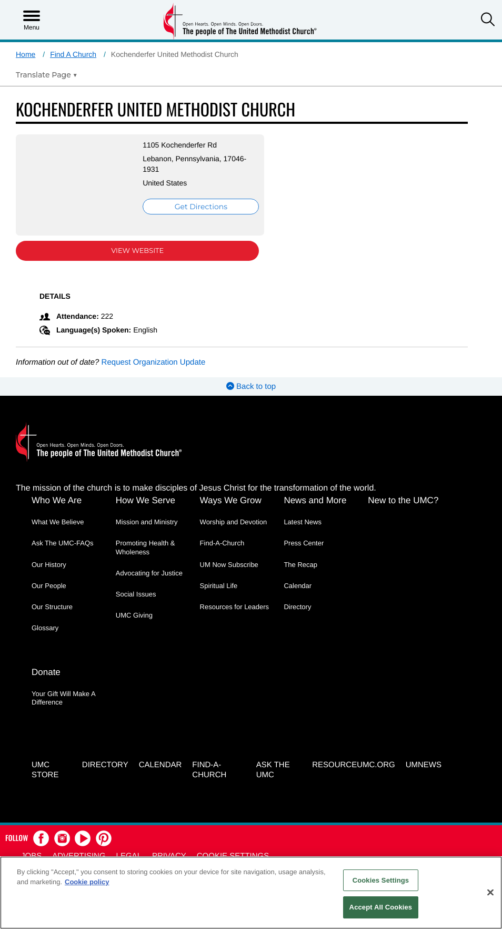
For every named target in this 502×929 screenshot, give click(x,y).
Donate (46, 672)
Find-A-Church (222, 543)
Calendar (298, 586)
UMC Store (45, 769)
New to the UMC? (403, 500)
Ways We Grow (231, 500)
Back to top (251, 386)
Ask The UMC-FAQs (63, 543)
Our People (49, 586)
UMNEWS (423, 764)
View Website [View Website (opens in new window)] (137, 251)
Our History (49, 565)
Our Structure (52, 607)
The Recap (300, 565)
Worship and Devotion (233, 522)
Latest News (303, 522)
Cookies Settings (381, 880)
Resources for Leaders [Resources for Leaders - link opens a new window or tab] (234, 607)
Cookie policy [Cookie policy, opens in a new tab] (87, 882)
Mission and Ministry (147, 522)
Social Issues (136, 594)
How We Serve (145, 500)
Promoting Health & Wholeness (145, 547)
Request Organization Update (154, 362)
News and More (315, 500)
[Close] (490, 892)
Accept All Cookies (381, 907)
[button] (488, 21)
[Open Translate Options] (46, 75)
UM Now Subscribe (229, 565)
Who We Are (57, 500)
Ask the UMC (273, 769)
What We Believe (58, 522)
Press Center (304, 543)
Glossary (45, 628)
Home (25, 54)
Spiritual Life (219, 586)
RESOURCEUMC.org (353, 764)
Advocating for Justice (149, 573)
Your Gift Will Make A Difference (63, 698)
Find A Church (73, 54)
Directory (297, 607)
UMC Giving (134, 615)
